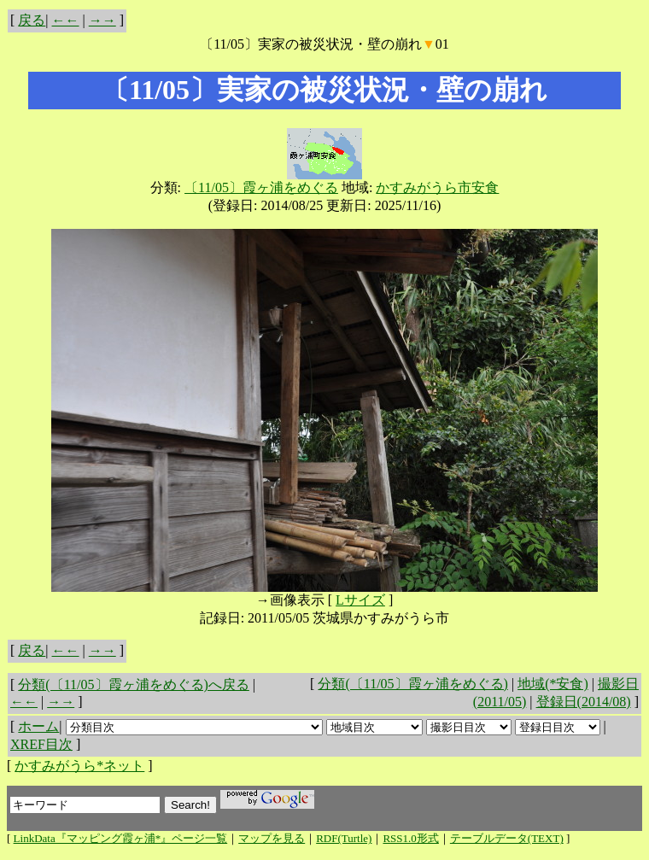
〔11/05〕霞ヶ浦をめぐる (261, 187)
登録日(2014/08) (583, 701)
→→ (102, 20)
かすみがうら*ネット (79, 765)
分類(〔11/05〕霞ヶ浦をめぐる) (413, 683)
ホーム (38, 726)
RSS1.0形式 (410, 838)
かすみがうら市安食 (437, 187)
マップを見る (271, 838)
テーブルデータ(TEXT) (507, 838)
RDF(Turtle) (343, 838)
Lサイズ (360, 600)
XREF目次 (41, 744)
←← (65, 20)
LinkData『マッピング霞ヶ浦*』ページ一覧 (121, 838)
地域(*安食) (552, 683)
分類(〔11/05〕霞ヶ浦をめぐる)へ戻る (133, 684)
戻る (31, 20)
